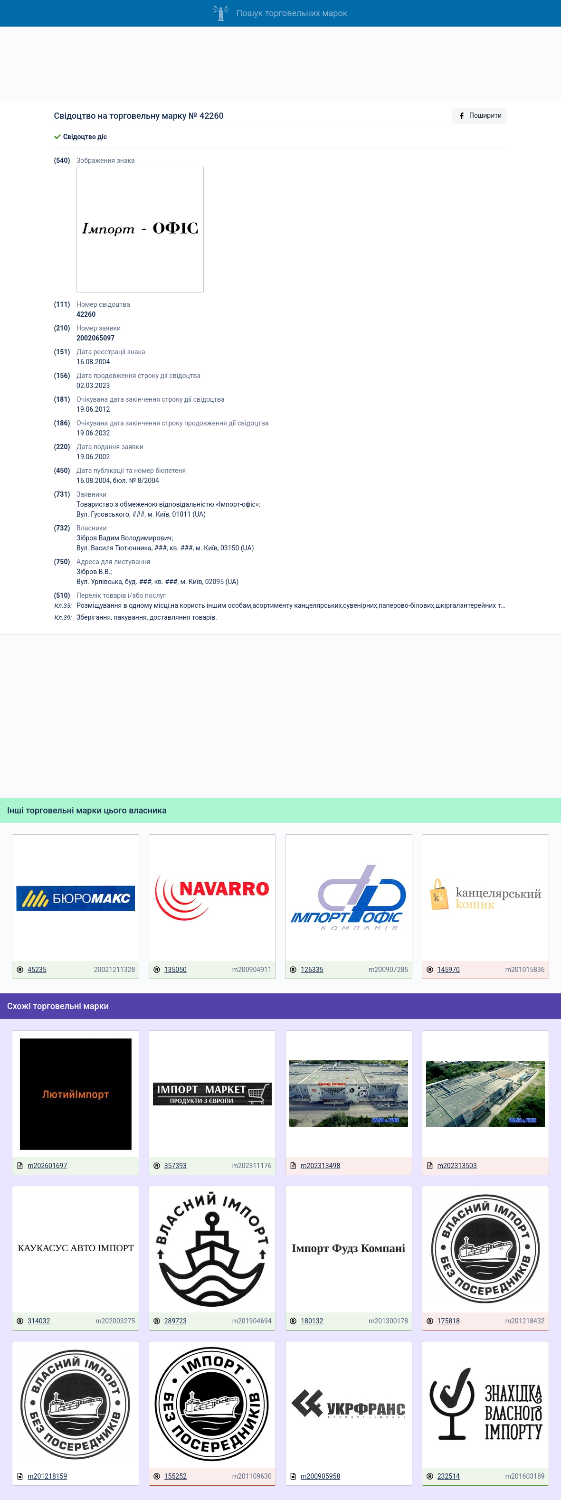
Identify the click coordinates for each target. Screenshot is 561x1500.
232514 (443, 1476)
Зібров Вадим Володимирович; (124, 538)
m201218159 (41, 1476)
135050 (170, 970)
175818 (443, 1321)
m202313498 (314, 1166)
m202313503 (451, 1166)
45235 (31, 970)
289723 (170, 1321)
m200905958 (314, 1476)
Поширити (480, 116)
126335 (306, 970)
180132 (306, 1321)
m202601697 (41, 1166)
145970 (443, 970)
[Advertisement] (280, 63)
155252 (170, 1476)
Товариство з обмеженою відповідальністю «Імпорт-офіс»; (168, 504)
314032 (33, 1321)
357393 (170, 1166)
